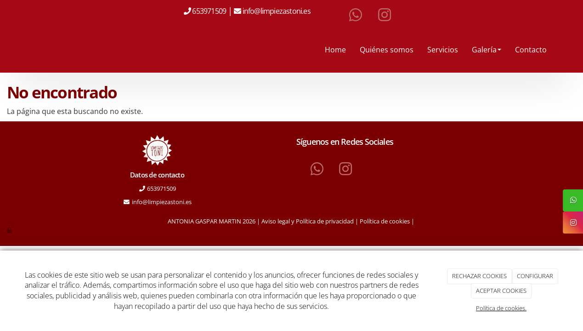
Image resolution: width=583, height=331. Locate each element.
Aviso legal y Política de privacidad (307, 221)
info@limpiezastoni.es (277, 11)
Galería (486, 50)
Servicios (442, 50)
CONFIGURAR (535, 276)
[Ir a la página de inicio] (20, 50)
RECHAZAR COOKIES (479, 276)
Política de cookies (385, 221)
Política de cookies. (501, 308)
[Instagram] (384, 15)
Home (335, 50)
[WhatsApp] (355, 15)
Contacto (531, 50)
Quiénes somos (386, 50)
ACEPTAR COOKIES (501, 290)
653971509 (208, 11)
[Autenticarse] (10, 230)
